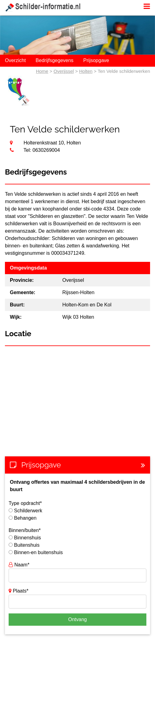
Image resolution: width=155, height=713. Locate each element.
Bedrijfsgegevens (55, 60)
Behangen (25, 518)
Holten (85, 71)
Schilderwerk (28, 510)
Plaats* (18, 590)
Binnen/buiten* (25, 530)
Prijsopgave (96, 60)
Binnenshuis (27, 537)
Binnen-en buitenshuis (38, 552)
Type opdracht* (25, 503)
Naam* (19, 564)
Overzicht (15, 60)
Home (42, 71)
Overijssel (64, 71)
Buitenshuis (26, 545)
